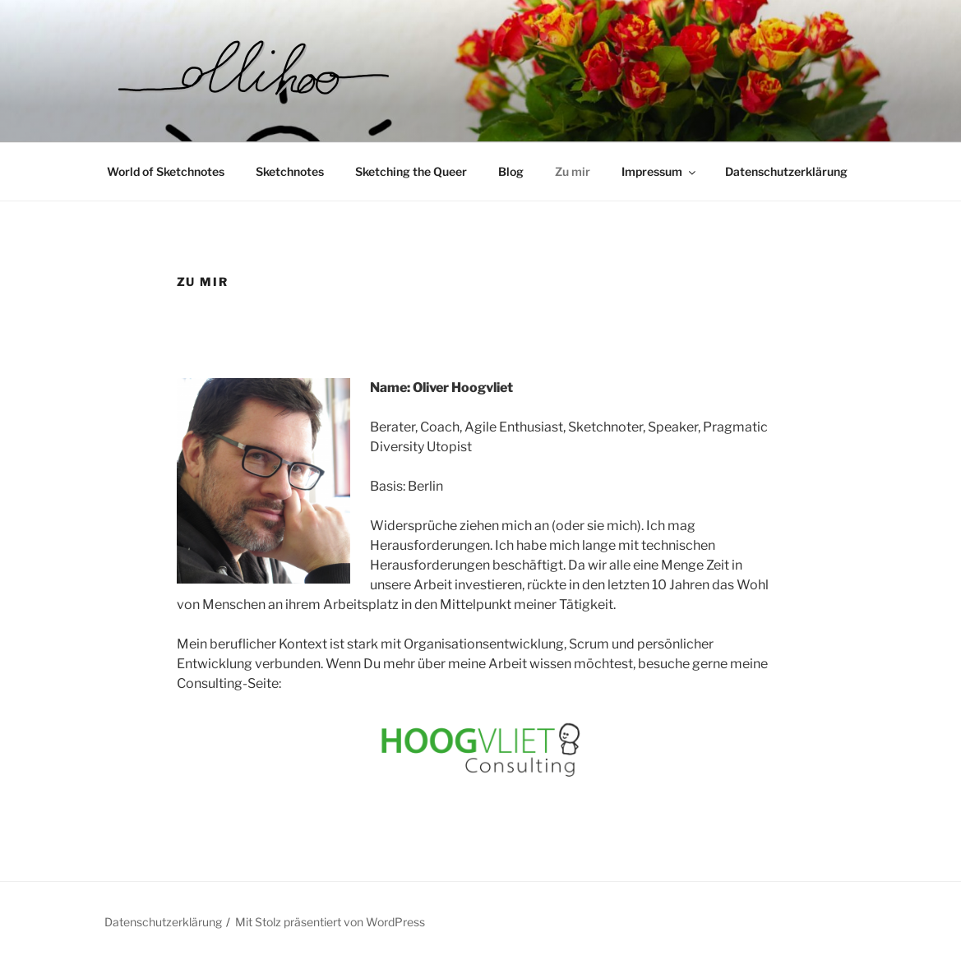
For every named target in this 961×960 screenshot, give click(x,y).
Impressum (659, 171)
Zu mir (572, 171)
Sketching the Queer (411, 171)
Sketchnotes (290, 171)
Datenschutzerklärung (786, 171)
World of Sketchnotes (165, 171)
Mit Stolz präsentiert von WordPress (330, 922)
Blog (511, 171)
